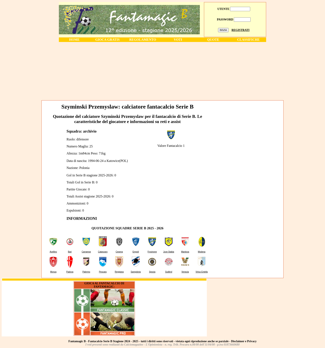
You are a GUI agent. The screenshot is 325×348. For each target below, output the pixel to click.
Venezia (185, 272)
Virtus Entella (201, 272)
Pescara (103, 272)
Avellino (53, 252)
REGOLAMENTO (142, 39)
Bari (70, 252)
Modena (201, 252)
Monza (53, 272)
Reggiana (119, 272)
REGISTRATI (241, 30)
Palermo (86, 272)
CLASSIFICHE (248, 39)
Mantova (185, 252)
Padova (69, 272)
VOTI (178, 39)
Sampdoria (136, 272)
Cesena (119, 252)
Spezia (152, 272)
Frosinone (152, 252)
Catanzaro (103, 252)
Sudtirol (168, 272)
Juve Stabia (168, 252)
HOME (74, 39)
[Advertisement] (162, 71)
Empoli (135, 252)
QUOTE (213, 39)
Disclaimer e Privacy (244, 341)
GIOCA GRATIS (107, 39)
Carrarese (86, 252)
